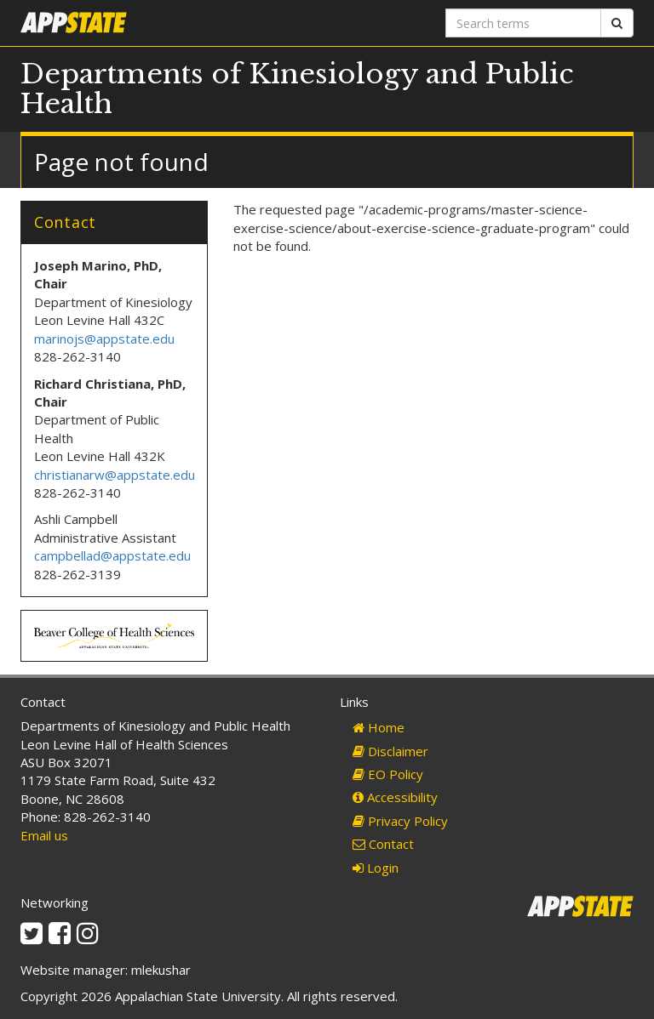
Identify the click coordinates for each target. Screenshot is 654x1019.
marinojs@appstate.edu (104, 338)
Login (376, 867)
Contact (383, 843)
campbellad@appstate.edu (112, 555)
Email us (44, 835)
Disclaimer (390, 751)
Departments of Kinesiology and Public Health (297, 89)
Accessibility (395, 797)
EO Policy (388, 774)
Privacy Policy (400, 820)
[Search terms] (523, 23)
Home (378, 727)
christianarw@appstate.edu (114, 474)
